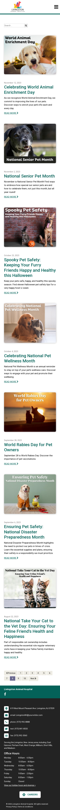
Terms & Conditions (25, 807)
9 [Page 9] (18, 678)
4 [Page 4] (38, 673)
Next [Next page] (33, 678)
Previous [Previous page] (10, 673)
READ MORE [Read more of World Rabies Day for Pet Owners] (11, 463)
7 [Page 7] (6, 678)
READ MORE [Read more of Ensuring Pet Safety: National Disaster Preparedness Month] (11, 558)
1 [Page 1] (20, 673)
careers (30, 794)
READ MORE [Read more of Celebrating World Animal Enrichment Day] (11, 113)
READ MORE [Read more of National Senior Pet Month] (11, 196)
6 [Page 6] (49, 673)
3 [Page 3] (32, 673)
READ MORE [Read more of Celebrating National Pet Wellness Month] (11, 381)
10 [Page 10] (25, 678)
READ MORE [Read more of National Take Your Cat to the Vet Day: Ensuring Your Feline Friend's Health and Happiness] (11, 657)
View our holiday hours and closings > (20, 785)
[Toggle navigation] (56, 6)
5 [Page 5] (43, 673)
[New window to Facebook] (5, 695)
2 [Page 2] (26, 673)
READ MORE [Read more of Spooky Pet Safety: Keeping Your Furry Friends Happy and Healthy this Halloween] (11, 292)
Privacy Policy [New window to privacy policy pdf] (11, 807)
